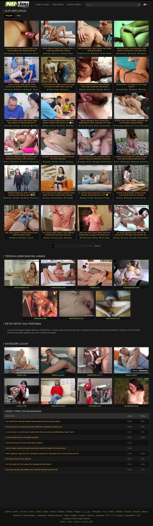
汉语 (138, 515)
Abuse (77, 522)
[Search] (139, 5)
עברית (104, 512)
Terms (70, 522)
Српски (7, 512)
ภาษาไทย (22, 512)
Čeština (69, 512)
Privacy (62, 522)
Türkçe (66, 515)
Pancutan (132, 53)
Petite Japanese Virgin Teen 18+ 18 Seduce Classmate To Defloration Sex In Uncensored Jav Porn (42, 454)
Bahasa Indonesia (55, 515)
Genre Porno (74, 5)
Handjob (145, 126)
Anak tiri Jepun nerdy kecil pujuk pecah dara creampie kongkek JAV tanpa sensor (35, 448)
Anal (110, 53)
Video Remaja (140, 198)
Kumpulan (35, 162)
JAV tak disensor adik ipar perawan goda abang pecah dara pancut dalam (32, 421)
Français (120, 515)
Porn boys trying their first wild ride (18, 459)
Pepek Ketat (10, 53)
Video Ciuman (84, 53)
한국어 (31, 512)
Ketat (20, 53)
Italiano (144, 512)
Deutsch (90, 515)
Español (82, 515)
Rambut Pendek (87, 198)
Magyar (77, 512)
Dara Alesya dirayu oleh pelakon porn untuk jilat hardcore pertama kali (31, 470)
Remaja (47, 53)
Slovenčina (17, 515)
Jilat (103, 53)
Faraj (108, 90)
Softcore (69, 238)
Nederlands (41, 515)
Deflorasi (19, 90)
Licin (36, 53)
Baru (19, 16)
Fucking (90, 126)
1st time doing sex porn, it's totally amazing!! (21, 437)
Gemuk (47, 198)
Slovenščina (129, 515)
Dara (54, 126)
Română (119, 512)
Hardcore (28, 53)
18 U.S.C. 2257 (87, 522)
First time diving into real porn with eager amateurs (24, 443)
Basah (100, 90)
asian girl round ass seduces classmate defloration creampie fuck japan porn (33, 427)
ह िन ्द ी (110, 515)
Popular (9, 16)
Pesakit (35, 126)
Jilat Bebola (106, 126)
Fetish (56, 162)
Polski (111, 512)
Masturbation (123, 90)
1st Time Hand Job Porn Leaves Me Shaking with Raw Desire (28, 464)
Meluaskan (126, 162)
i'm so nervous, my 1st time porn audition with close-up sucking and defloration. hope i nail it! (39, 432)
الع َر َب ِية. (86, 512)
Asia (97, 126)
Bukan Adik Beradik (88, 90)
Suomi (46, 512)
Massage (129, 198)
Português (96, 512)
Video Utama (42, 5)
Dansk (53, 512)
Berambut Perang (132, 126)
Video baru (58, 5)
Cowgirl (97, 162)
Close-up (56, 53)
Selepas (97, 246)
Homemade (122, 53)
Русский (136, 512)
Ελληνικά (61, 512)
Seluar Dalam (68, 53)
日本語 (38, 512)
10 (90, 246)
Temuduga (119, 126)
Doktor (17, 126)
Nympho (9, 126)
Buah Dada (105, 238)
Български (100, 515)
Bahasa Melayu (29, 515)
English (74, 515)
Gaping (70, 162)
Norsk (15, 512)
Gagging (82, 162)
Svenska (127, 512)
